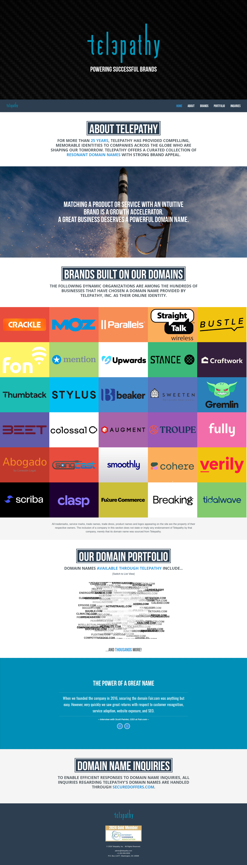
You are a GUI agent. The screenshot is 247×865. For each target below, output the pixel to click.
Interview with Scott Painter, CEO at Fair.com (123, 719)
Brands (204, 106)
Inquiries (235, 106)
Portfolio (219, 106)
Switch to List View (123, 574)
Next (127, 726)
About (191, 106)
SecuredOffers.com (133, 787)
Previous (120, 726)
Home (179, 106)
